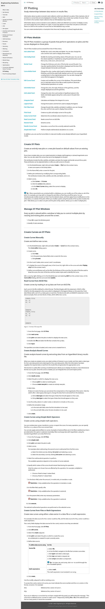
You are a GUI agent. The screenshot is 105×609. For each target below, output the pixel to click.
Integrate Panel (29, 100)
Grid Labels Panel (29, 93)
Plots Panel (27, 112)
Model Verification (8, 57)
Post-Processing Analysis (9, 74)
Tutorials (5, 14)
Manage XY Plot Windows (98, 17)
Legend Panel (28, 104)
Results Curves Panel (30, 126)
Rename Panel (28, 123)
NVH (4, 17)
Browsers (5, 41)
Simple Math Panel (29, 130)
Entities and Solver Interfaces (8, 35)
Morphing (5, 62)
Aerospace (5, 28)
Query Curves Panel (30, 116)
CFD (4, 26)
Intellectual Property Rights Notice (57, 606)
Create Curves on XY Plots (99, 21)
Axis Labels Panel (29, 51)
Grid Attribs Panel (29, 88)
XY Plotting (6, 71)
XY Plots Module (98, 11)
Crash (4, 23)
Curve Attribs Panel (30, 71)
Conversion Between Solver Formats (8, 68)
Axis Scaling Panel (29, 57)
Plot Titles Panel (29, 107)
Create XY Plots (98, 14)
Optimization (6, 65)
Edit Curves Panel (29, 80)
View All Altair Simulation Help (11, 79)
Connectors (6, 51)
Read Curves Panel (29, 119)
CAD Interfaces (7, 39)
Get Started (6, 12)
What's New (6, 10)
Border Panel (28, 64)
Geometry (5, 46)
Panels (4, 44)
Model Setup (6, 60)
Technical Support (72, 606)
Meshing (5, 48)
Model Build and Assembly (7, 54)
